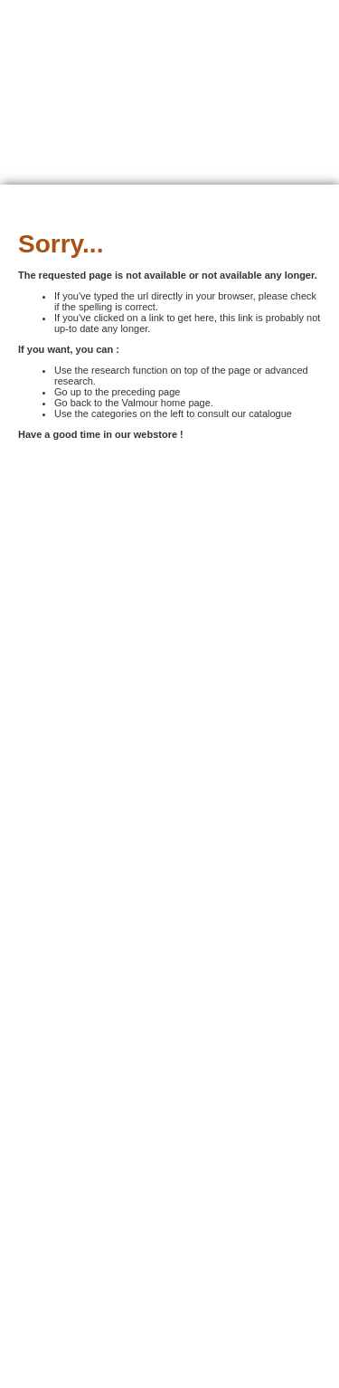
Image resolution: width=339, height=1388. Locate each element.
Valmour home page (166, 402)
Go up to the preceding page (117, 391)
